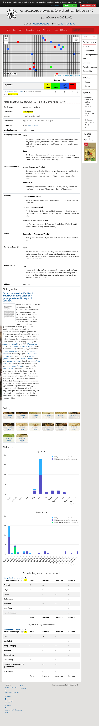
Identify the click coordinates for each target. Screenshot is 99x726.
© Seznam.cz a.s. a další (71, 75)
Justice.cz (8, 696)
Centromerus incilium (10, 351)
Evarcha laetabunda (14, 366)
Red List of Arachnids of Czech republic (89, 123)
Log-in (64, 30)
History (87, 86)
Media (55, 30)
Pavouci (8, 705)
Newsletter (29, 30)
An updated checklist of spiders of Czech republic (89, 102)
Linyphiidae (68, 23)
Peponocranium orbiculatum (23, 346)
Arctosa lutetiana (25, 359)
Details (85, 2)
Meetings (46, 30)
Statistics (23, 688)
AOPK (6, 712)
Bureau (87, 82)
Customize (55, 5)
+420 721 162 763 (11, 687)
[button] (57, 74)
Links (38, 30)
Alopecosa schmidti (10, 344)
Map (21, 686)
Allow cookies (70, 5)
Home (8, 30)
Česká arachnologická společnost (9, 701)
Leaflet (58, 75)
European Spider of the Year (89, 113)
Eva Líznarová (33, 125)
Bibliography (18, 30)
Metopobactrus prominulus (14, 578)
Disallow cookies (88, 5)
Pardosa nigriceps (13, 361)
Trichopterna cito (9, 369)
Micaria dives (32, 344)
